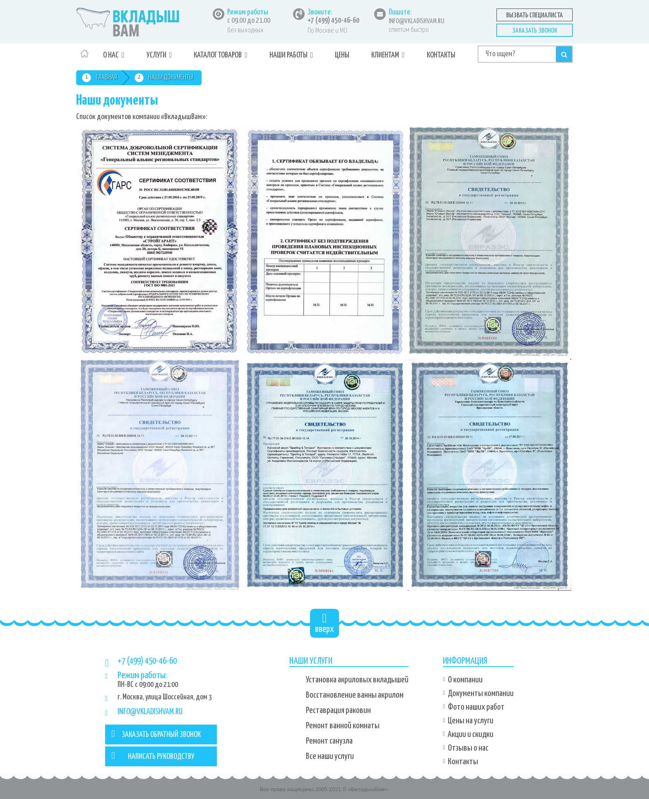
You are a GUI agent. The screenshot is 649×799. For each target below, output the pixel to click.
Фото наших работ (476, 707)
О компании (465, 680)
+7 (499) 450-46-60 (333, 20)
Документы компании (481, 693)
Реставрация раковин (338, 710)
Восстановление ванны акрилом (355, 695)
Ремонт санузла (329, 741)
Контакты (441, 55)
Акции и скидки (470, 734)
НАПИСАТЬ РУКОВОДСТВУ (153, 756)
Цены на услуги (470, 721)
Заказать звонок (534, 30)
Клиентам (385, 55)
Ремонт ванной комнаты (343, 726)
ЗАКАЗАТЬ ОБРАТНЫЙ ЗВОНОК (156, 734)
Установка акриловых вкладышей (357, 680)
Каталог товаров (218, 55)
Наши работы (288, 55)
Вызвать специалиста (534, 15)
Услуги (156, 55)
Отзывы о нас (468, 748)
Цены (342, 55)
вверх (324, 623)
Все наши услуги (330, 756)
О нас (111, 55)
